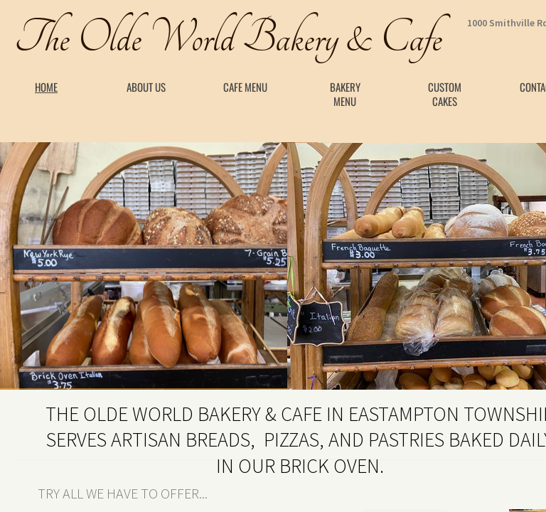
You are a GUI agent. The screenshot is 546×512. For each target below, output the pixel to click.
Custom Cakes (444, 94)
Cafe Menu (245, 87)
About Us (146, 87)
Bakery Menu (345, 94)
